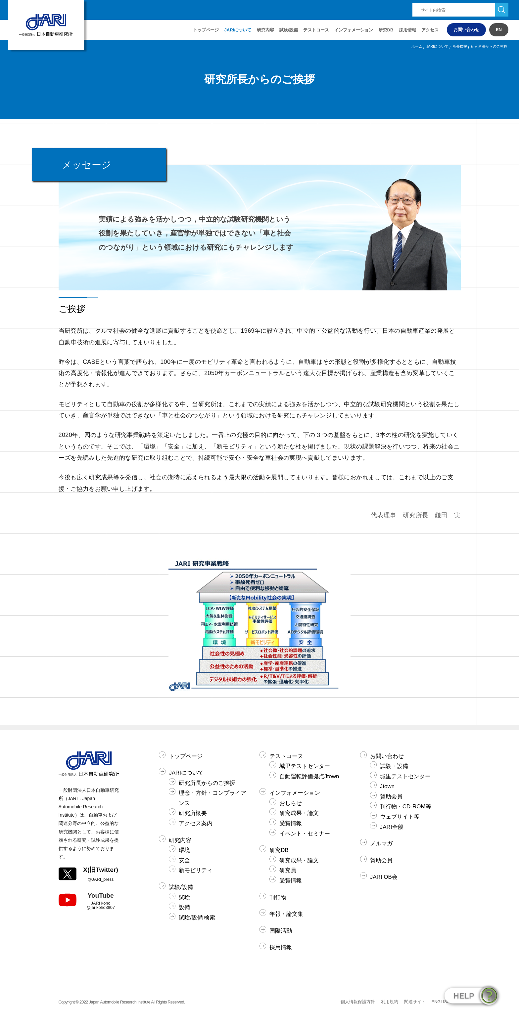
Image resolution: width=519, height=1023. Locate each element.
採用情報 (407, 29)
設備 (184, 907)
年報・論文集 (286, 914)
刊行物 (277, 897)
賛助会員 (391, 796)
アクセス (430, 29)
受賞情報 (290, 823)
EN (499, 29)
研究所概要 (193, 813)
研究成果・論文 (299, 813)
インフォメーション (353, 29)
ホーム (416, 46)
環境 (184, 850)
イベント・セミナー (304, 834)
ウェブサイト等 (399, 817)
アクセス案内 (195, 823)
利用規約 (389, 1001)
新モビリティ (195, 870)
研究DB (386, 29)
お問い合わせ (466, 29)
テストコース (286, 756)
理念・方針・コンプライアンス (212, 798)
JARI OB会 (384, 877)
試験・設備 (394, 766)
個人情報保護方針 (358, 1001)
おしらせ (290, 803)
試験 (184, 897)
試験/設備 (181, 887)
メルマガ (381, 843)
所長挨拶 (459, 46)
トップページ (206, 29)
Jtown (387, 786)
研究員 (287, 870)
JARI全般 (391, 827)
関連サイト (415, 1001)
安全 (184, 860)
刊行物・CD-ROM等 (405, 806)
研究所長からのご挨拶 (207, 783)
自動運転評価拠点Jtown (309, 776)
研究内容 (180, 840)
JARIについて (437, 46)
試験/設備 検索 (197, 918)
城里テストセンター (304, 766)
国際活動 (280, 931)
